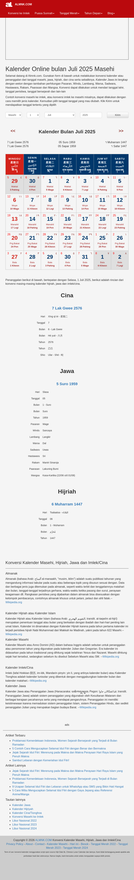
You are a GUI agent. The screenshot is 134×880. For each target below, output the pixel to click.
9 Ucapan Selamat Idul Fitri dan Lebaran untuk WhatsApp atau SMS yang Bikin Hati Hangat (68, 786)
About (29, 844)
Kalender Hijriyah (22, 809)
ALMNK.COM (23, 4)
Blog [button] (111, 13)
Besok (84, 844)
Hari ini (74, 844)
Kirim (117, 115)
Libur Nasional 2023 (24, 824)
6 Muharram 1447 (67, 504)
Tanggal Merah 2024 (75, 847)
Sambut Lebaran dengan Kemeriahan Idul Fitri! (40, 760)
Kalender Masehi (57, 844)
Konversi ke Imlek (19, 13)
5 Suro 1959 (67, 384)
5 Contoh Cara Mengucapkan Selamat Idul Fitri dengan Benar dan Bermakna (59, 748)
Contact (40, 844)
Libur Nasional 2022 (24, 820)
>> (121, 130)
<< (13, 130)
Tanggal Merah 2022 (103, 844)
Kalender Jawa (21, 805)
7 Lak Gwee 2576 (67, 308)
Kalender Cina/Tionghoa (27, 812)
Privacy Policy (14, 844)
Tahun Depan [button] (93, 13)
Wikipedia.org (13, 602)
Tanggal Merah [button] (69, 13)
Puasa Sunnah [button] (44, 13)
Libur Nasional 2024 (24, 828)
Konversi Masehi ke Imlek (27, 816)
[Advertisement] (31, 35)
